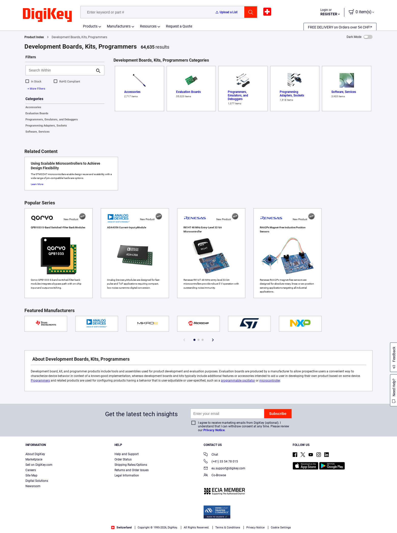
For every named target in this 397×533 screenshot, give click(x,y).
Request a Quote (179, 26)
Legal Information (127, 475)
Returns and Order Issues (132, 470)
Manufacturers (119, 26)
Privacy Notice (214, 430)
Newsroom (32, 486)
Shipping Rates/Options (131, 465)
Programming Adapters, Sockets (46, 125)
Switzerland (121, 527)
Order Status (123, 459)
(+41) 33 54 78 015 (221, 461)
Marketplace (33, 459)
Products (90, 26)
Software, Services (37, 131)
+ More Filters (36, 88)
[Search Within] (61, 70)
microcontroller (269, 380)
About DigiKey (35, 454)
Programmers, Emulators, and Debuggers (51, 119)
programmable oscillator (238, 380)
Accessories (33, 107)
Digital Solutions (36, 481)
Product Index (34, 37)
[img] (47, 15)
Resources (148, 26)
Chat (211, 455)
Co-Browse (215, 475)
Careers (30, 470)
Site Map (31, 475)
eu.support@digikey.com (224, 468)
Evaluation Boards (36, 113)
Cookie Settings (281, 527)
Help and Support (127, 454)
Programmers (40, 380)
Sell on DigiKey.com (38, 465)
